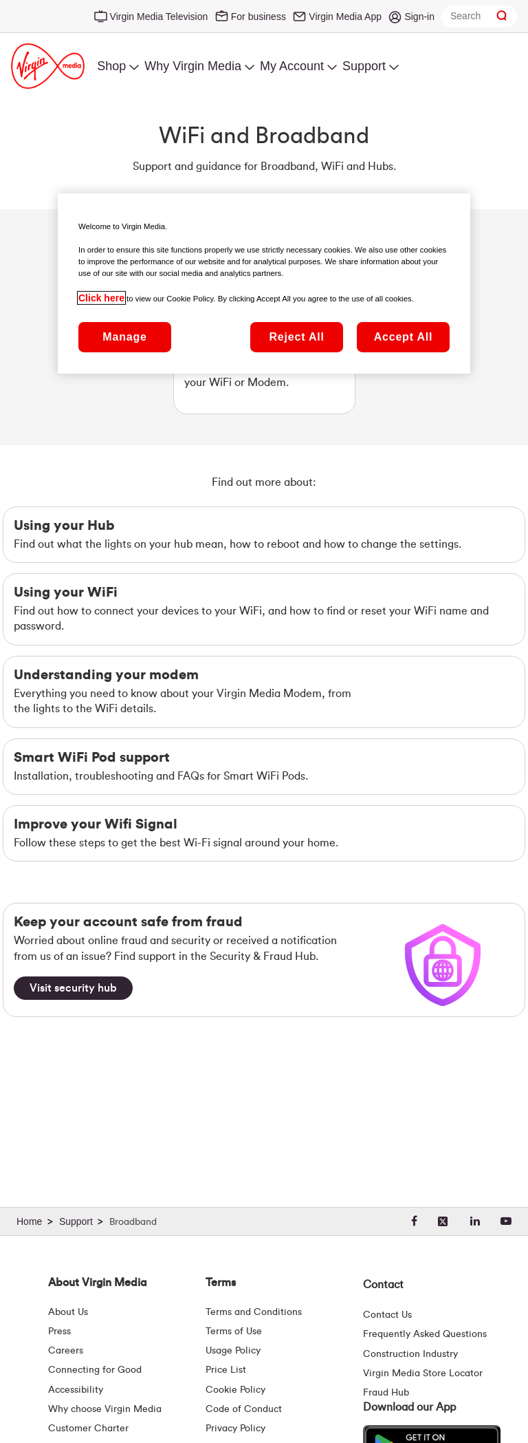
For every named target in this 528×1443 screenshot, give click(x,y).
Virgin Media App (345, 16)
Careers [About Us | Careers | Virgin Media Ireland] (65, 1351)
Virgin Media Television (159, 16)
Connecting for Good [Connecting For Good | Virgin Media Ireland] (95, 1370)
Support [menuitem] (364, 66)
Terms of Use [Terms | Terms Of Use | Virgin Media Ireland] (234, 1331)
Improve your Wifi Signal (95, 824)
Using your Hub (64, 526)
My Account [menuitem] (292, 66)
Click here (101, 297)
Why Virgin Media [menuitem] (192, 66)
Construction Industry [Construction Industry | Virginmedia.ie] (410, 1354)
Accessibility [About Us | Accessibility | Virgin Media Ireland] (75, 1390)
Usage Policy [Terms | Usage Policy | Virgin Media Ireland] (233, 1351)
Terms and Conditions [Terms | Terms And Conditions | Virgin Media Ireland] (254, 1312)
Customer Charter (88, 1428)
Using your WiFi (66, 592)
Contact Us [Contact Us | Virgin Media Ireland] (387, 1315)
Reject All (296, 337)
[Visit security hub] (73, 988)
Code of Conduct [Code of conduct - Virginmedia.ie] (244, 1409)
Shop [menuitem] (111, 66)
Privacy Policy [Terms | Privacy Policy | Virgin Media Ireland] (235, 1428)
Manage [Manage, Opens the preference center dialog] (124, 337)
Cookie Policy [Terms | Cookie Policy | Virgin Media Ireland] (235, 1390)
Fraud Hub (386, 1393)
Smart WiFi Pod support (92, 758)
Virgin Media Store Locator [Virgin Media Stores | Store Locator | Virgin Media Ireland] (423, 1373)
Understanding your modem (106, 675)
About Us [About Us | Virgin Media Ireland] (68, 1312)
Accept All (403, 337)
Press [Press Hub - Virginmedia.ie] (59, 1331)
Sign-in (419, 16)
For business (258, 16)
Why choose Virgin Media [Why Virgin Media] (105, 1409)
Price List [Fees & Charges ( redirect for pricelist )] (226, 1370)
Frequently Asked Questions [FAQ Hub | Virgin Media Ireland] (425, 1334)
